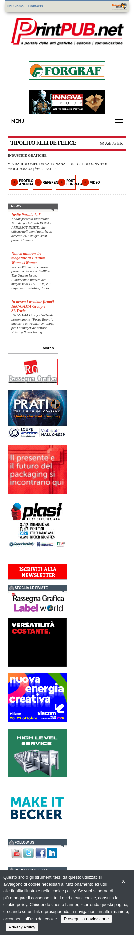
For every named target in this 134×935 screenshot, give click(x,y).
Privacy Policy (22, 927)
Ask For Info (114, 143)
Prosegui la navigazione (86, 918)
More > (48, 348)
